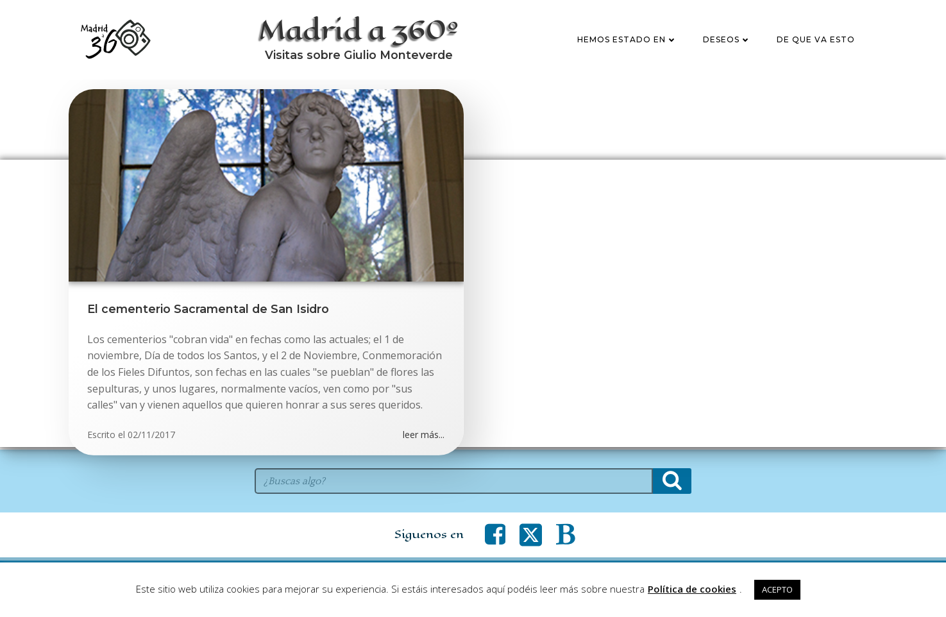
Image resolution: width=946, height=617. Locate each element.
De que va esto (816, 41)
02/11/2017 (152, 437)
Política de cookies (692, 588)
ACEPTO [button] (777, 589)
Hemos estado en (628, 41)
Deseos (728, 41)
